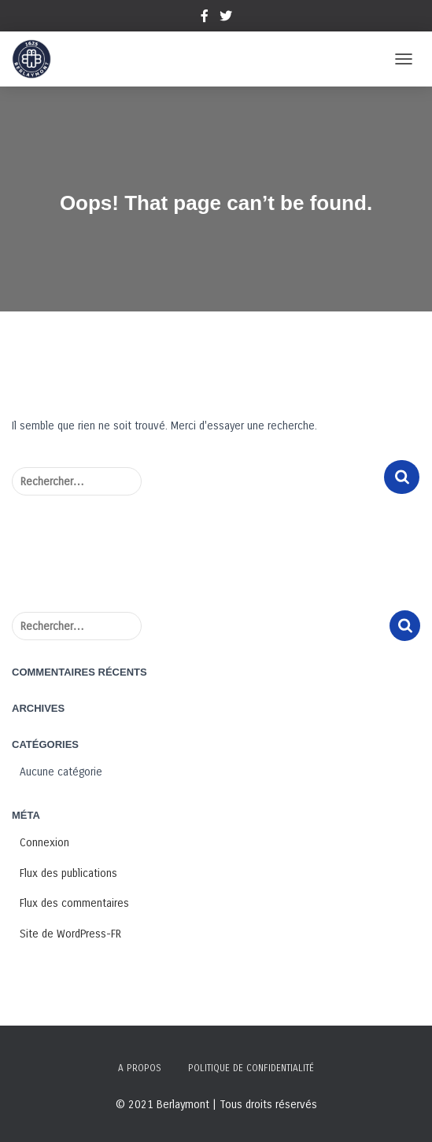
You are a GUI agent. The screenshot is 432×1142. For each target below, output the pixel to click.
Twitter (226, 18)
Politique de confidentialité (251, 1068)
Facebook (205, 18)
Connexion (44, 842)
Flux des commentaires (74, 903)
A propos (139, 1068)
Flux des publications (68, 873)
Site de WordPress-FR (70, 934)
